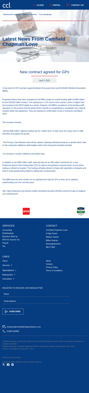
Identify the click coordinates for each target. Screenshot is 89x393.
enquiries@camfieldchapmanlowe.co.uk (24, 327)
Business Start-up (10, 236)
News (48, 261)
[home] (27, 16)
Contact (49, 264)
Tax (3, 246)
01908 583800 (13, 331)
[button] (84, 16)
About (4, 261)
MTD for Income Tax (11, 240)
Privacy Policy (52, 267)
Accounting (7, 230)
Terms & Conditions (54, 271)
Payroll (5, 243)
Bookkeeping (8, 233)
